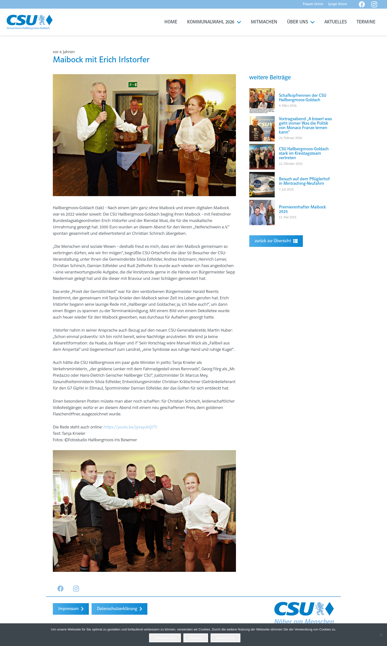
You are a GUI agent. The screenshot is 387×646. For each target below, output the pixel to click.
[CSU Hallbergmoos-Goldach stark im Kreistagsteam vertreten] (262, 147)
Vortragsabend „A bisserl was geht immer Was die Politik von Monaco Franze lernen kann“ (305, 126)
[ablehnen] (380, 634)
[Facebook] (60, 588)
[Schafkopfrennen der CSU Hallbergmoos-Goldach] (262, 91)
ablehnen (195, 638)
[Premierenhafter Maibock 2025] (262, 203)
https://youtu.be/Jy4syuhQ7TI (130, 427)
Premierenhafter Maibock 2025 (302, 209)
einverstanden (165, 638)
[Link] (30, 22)
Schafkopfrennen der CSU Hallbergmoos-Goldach (302, 97)
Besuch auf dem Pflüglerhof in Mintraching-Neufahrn (304, 181)
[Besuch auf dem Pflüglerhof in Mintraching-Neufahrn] (262, 175)
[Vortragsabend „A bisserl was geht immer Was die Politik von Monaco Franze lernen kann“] (262, 119)
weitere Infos (225, 638)
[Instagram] (76, 588)
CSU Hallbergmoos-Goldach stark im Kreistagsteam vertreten (304, 153)
